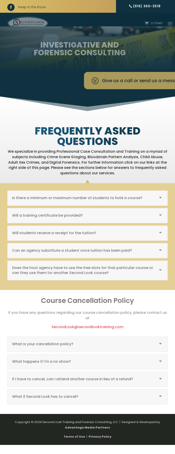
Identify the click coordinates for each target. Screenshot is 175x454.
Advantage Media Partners (87, 436)
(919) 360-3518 (147, 6)
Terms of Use (74, 446)
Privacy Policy (100, 446)
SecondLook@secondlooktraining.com (87, 336)
